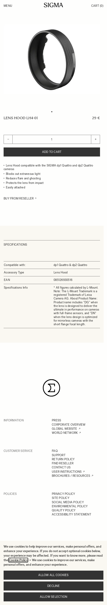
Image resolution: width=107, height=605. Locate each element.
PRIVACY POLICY (63, 494)
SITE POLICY (60, 498)
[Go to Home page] (53, 5)
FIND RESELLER (62, 463)
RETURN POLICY (63, 459)
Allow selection (53, 596)
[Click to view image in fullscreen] (52, 59)
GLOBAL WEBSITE (64, 428)
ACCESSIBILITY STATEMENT (71, 514)
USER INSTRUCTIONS (67, 471)
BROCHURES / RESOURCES (71, 475)
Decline (53, 586)
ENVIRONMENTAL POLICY (70, 506)
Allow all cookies (53, 575)
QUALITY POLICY (64, 510)
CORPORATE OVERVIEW (69, 424)
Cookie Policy (18, 560)
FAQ (55, 451)
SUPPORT (59, 455)
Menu (8, 5)
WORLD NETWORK (65, 432)
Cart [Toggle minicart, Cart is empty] (97, 5)
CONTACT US (61, 467)
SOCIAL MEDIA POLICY (68, 502)
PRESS (56, 420)
